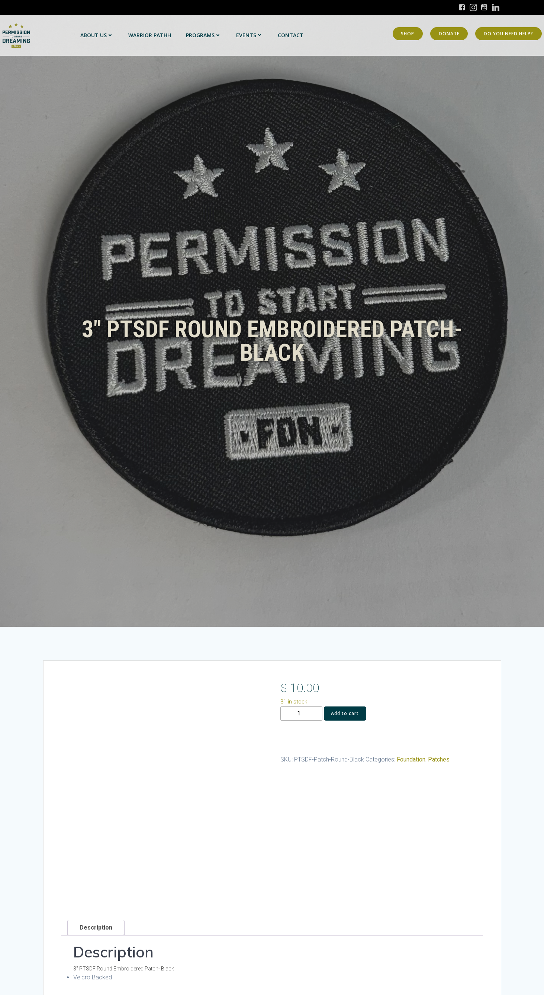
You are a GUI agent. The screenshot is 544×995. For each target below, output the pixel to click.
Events (249, 35)
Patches (439, 759)
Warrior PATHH (149, 35)
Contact (290, 35)
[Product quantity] (301, 713)
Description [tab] (96, 927)
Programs (203, 35)
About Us (96, 35)
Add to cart (345, 713)
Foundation (411, 759)
